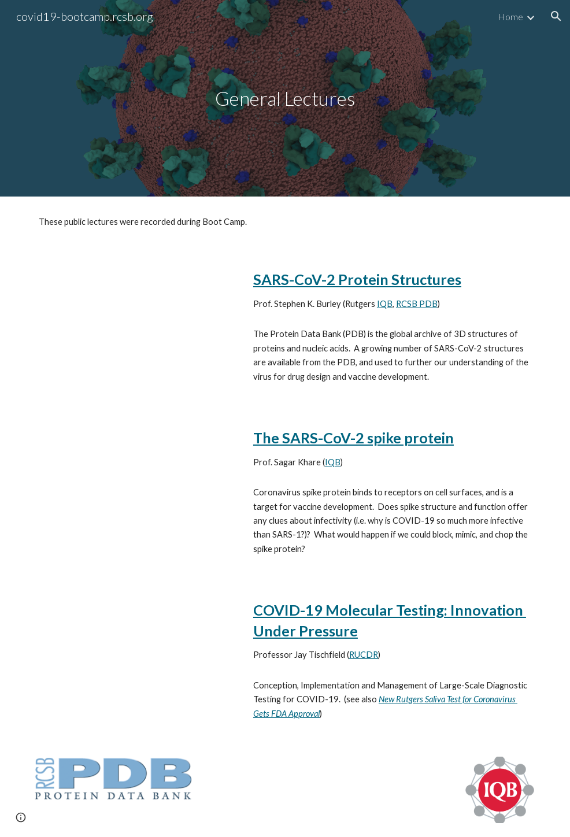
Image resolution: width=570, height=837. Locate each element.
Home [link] (510, 16)
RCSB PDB (417, 304)
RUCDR (363, 655)
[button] (556, 16)
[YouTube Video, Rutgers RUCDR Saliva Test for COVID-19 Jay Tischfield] (135, 648)
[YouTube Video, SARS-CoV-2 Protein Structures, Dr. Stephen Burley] (135, 318)
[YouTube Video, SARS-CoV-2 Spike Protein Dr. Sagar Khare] (135, 476)
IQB (385, 304)
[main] (285, 98)
